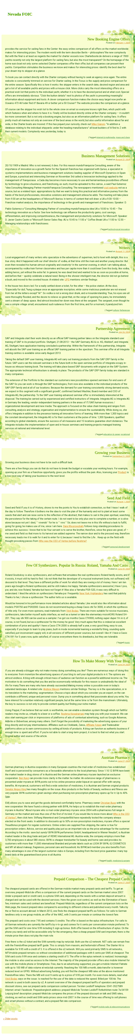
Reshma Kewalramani (72, 713)
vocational (125, 434)
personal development (120, 547)
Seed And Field (118, 498)
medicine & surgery (121, 860)
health (109, 860)
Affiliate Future (94, 725)
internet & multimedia (105, 137)
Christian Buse (108, 802)
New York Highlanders (91, 593)
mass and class (123, 137)
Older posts (10, 1018)
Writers (124, 248)
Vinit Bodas (72, 610)
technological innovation (119, 229)
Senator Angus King (16, 789)
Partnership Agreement (113, 328)
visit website (111, 187)
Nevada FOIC (20, 14)
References (125, 310)
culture (116, 310)
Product (122, 472)
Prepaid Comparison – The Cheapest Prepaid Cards (92, 879)
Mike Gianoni (98, 124)
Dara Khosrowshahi (73, 526)
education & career (111, 434)
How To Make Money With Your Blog (101, 661)
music (127, 642)
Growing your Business (112, 453)
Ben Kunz (24, 778)
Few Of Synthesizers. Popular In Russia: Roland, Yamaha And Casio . (78, 565)
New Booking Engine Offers (108, 39)
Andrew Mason (51, 689)
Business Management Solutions (106, 156)
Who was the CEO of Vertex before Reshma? (63, 541)
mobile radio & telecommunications (114, 1007)
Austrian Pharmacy (115, 757)
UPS (67, 279)
